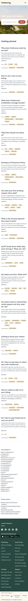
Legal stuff (3, 483)
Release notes (4, 489)
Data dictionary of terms (7, 457)
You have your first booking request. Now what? (12, 191)
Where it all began (6, 545)
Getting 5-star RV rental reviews (8, 474)
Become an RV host (6, 572)
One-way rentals (19, 557)
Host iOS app (5, 584)
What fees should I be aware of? (12, 133)
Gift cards (17, 548)
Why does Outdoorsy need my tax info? (13, 49)
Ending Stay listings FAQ (7, 510)
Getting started (20, 67)
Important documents (6, 481)
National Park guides (21, 554)
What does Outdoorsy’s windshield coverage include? (13, 101)
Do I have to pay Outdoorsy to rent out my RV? (13, 419)
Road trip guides (19, 560)
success (18, 207)
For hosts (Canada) (5, 465)
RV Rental (7, 121)
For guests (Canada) (6, 461)
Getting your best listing (7, 478)
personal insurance (9, 119)
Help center (18, 575)
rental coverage (19, 119)
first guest (7, 205)
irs (5, 64)
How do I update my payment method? (10, 511)
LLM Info (17, 584)
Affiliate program (6, 578)
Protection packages (6, 487)
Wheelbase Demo (6, 575)
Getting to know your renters (13, 336)
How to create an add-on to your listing (12, 391)
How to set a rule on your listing (11, 77)
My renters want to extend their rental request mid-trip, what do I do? (14, 304)
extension (23, 320)
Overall (2, 485)
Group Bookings (19, 545)
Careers (3, 551)
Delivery (17, 551)
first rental (14, 205)
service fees (13, 151)
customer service (8, 262)
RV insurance (5, 581)
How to (6, 207)
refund (21, 262)
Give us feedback (19, 581)
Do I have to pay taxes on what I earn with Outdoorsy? (14, 363)
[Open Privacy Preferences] (15, 596)
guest (20, 205)
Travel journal (5, 557)
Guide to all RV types (21, 566)
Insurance (14, 116)
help (25, 288)
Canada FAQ (4, 456)
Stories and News (6, 554)
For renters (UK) (5, 470)
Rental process (4, 491)
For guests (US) (4, 463)
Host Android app (6, 587)
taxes (16, 64)
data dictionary (8, 404)
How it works (18, 572)
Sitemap (25, 595)
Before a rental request (6, 452)
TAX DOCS (10, 64)
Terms (2, 595)
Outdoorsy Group (6, 560)
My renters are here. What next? (14, 274)
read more (3, 60)
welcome (12, 290)
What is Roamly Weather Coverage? (9, 513)
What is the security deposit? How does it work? (13, 219)
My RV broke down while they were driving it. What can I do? (13, 247)
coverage (7, 116)
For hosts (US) (12, 67)
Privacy (7, 595)
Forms (2, 472)
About (3, 548)
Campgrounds (4, 454)
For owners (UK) (5, 469)
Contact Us (18, 578)
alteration (7, 320)
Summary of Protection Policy (13, 162)
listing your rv (8, 350)
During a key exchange (6, 459)
